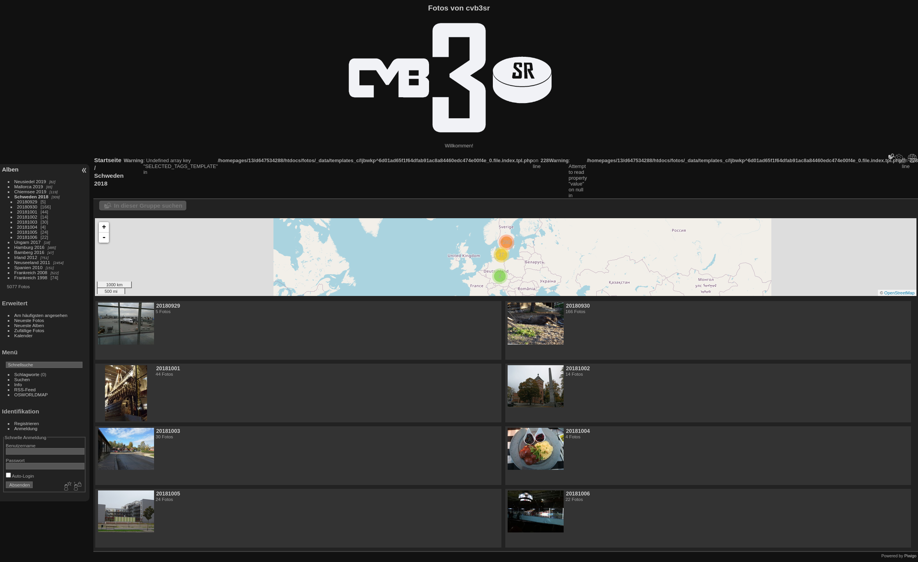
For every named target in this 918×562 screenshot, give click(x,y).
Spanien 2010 (28, 267)
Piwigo (910, 555)
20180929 (27, 201)
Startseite (107, 160)
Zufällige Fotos (29, 330)
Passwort (15, 460)
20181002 (27, 216)
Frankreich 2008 (30, 272)
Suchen (22, 379)
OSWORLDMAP (31, 394)
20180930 (27, 206)
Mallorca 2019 (28, 186)
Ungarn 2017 (27, 242)
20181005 (27, 232)
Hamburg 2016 (29, 247)
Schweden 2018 (31, 196)
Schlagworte (27, 374)
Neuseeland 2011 (32, 262)
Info (18, 384)
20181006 (27, 237)
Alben (10, 169)
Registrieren (26, 423)
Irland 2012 (25, 257)
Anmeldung (26, 428)
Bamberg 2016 (29, 252)
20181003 (27, 221)
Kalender (23, 335)
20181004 (27, 226)
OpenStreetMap (899, 293)
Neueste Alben (29, 325)
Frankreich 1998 (30, 277)
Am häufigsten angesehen (41, 315)
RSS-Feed (25, 389)
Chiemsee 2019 (30, 191)
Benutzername (21, 445)
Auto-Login (20, 475)
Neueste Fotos (29, 320)
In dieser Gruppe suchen (148, 205)
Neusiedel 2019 (30, 181)
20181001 (27, 211)
